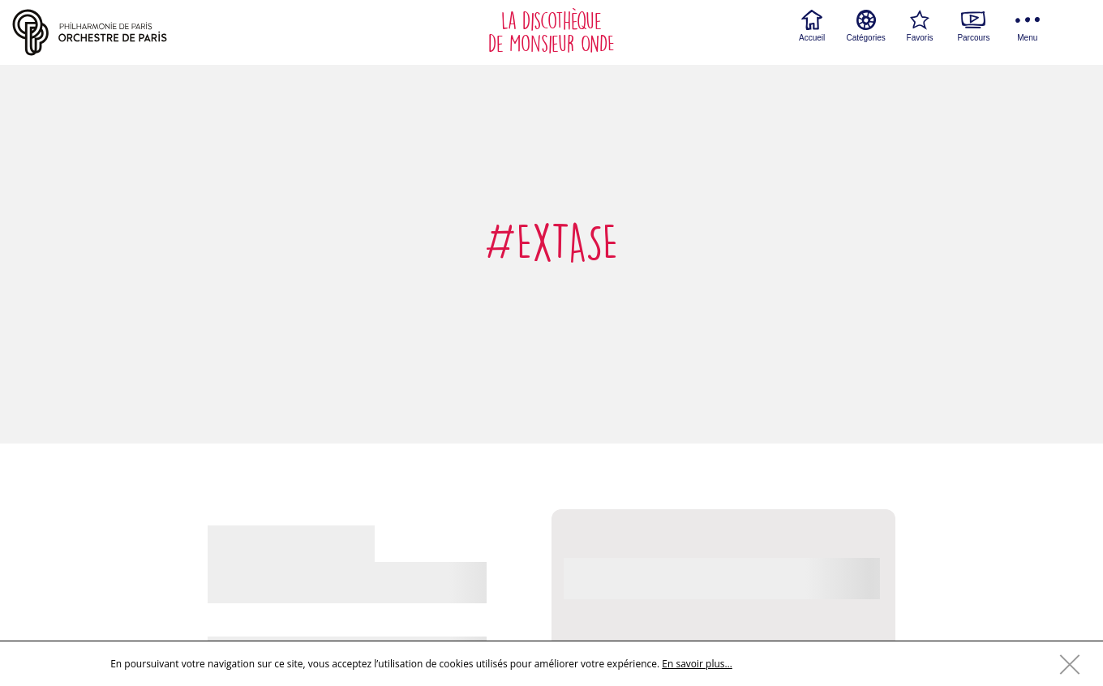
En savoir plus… (697, 664)
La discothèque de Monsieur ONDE (551, 32)
